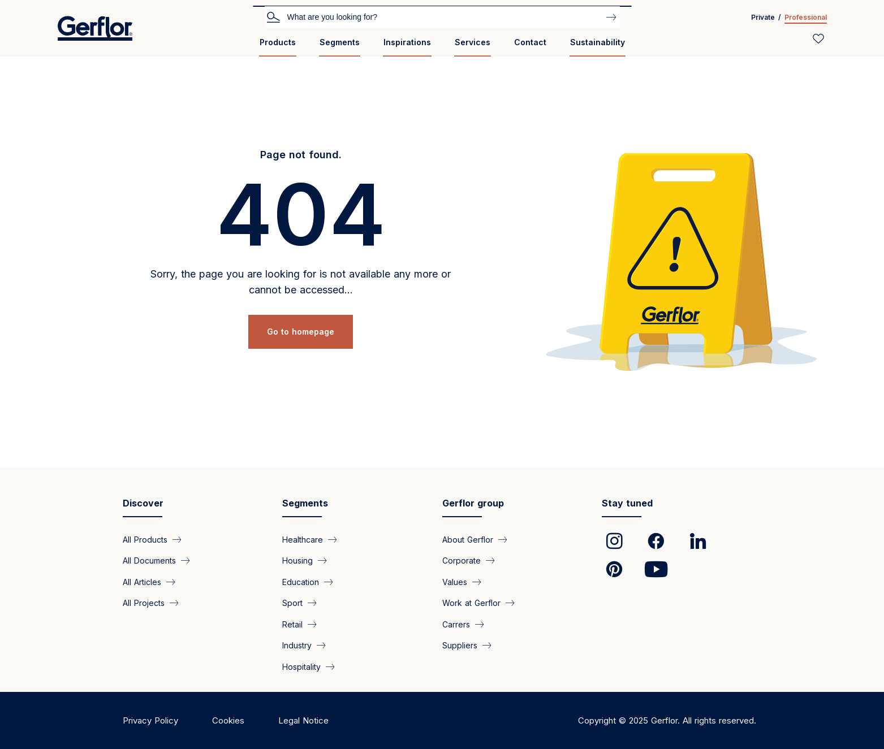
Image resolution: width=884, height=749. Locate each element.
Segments (340, 42)
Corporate (461, 560)
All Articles (142, 581)
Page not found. (301, 155)
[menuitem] (277, 47)
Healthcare (302, 539)
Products (278, 42)
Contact (530, 42)
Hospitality (301, 666)
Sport (292, 603)
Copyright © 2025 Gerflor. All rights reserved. (667, 720)
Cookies (228, 720)
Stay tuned (627, 503)
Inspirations (407, 42)
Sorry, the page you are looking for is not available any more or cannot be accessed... (300, 282)
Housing (297, 560)
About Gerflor (467, 539)
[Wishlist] (818, 38)
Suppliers (459, 645)
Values (454, 581)
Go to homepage (300, 331)
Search (273, 16)
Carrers (456, 624)
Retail (292, 624)
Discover (143, 503)
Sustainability (597, 42)
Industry (297, 645)
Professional (805, 17)
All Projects (144, 603)
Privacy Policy (150, 720)
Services (472, 42)
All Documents (149, 560)
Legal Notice (303, 720)
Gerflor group (473, 503)
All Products (145, 539)
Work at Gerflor (471, 603)
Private (763, 17)
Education (300, 581)
